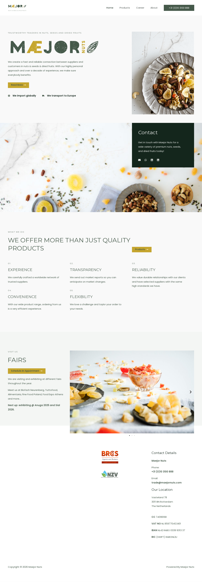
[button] (73, 392)
